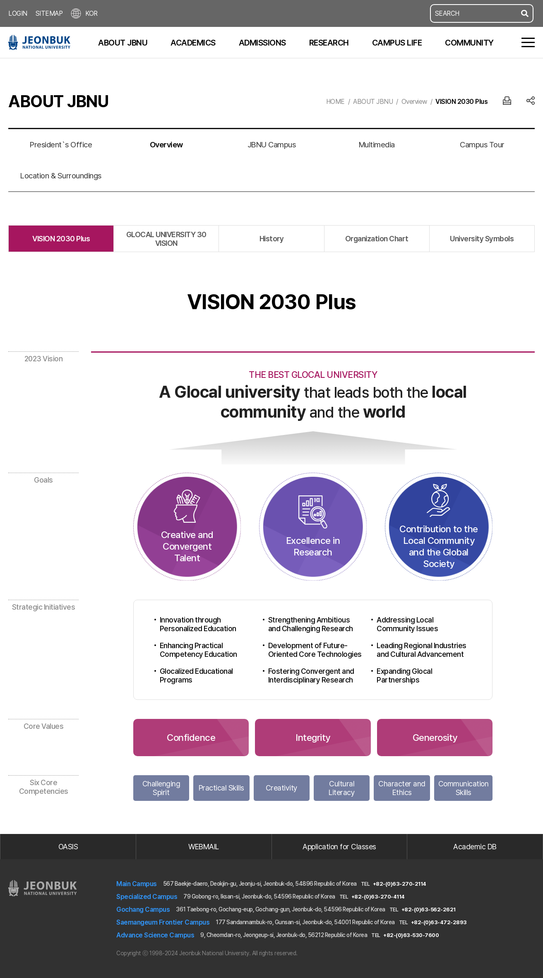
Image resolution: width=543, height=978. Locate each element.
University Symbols (482, 238)
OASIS (68, 846)
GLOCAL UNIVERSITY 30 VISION (166, 239)
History (271, 238)
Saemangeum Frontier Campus (162, 922)
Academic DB (475, 846)
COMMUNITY (469, 43)
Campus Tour (482, 144)
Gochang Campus (143, 909)
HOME (335, 102)
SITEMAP (49, 13)
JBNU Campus (271, 144)
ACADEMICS (193, 43)
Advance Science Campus (155, 935)
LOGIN (17, 13)
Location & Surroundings (60, 175)
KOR (84, 13)
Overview (414, 102)
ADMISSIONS (262, 43)
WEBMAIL (203, 846)
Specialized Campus (146, 897)
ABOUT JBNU (122, 43)
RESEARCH (329, 43)
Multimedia (377, 144)
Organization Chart (376, 238)
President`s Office (61, 144)
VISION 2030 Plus (461, 102)
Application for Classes (339, 846)
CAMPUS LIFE (397, 43)
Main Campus (136, 884)
